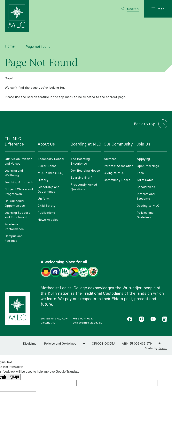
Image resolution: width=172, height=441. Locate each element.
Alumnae (110, 159)
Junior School (47, 166)
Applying (143, 159)
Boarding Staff (81, 177)
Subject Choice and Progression (19, 191)
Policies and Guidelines (145, 215)
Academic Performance (14, 226)
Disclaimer (30, 343)
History (43, 180)
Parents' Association (118, 166)
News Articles (48, 219)
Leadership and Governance (48, 189)
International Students (146, 196)
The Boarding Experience (80, 161)
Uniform (44, 198)
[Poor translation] (14, 377)
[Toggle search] (130, 9)
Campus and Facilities (13, 238)
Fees (140, 173)
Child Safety (47, 205)
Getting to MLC (148, 205)
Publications (46, 212)
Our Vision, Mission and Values (18, 161)
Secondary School (51, 159)
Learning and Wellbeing (14, 172)
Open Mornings (148, 166)
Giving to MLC (114, 173)
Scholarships (146, 187)
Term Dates (145, 180)
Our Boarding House (85, 170)
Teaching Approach (19, 182)
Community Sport (117, 180)
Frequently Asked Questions (84, 187)
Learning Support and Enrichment (17, 215)
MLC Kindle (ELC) (50, 173)
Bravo (163, 348)
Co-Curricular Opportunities (15, 203)
